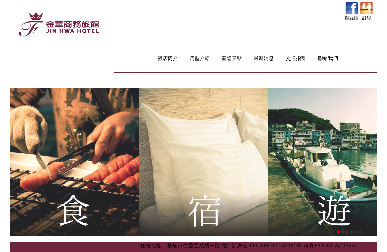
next (370, 171)
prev (17, 171)
